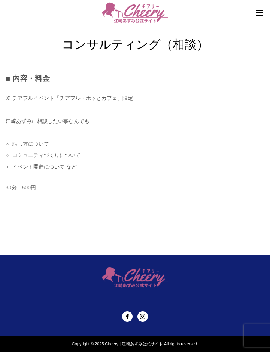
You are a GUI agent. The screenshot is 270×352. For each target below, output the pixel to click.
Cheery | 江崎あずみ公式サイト (134, 344)
